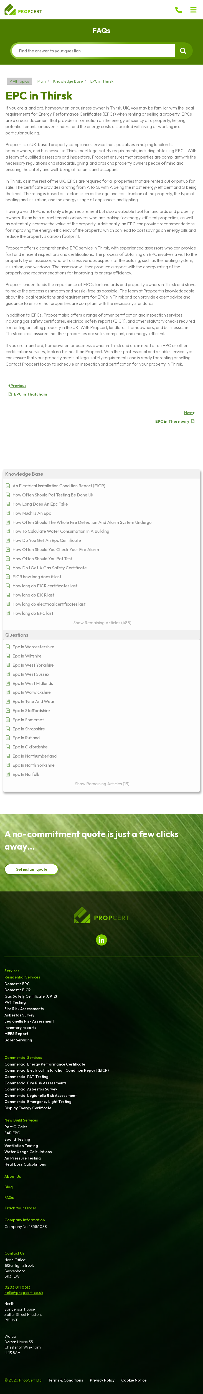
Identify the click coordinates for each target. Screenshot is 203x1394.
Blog (8, 1186)
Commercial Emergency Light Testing (38, 1101)
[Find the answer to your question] (93, 50)
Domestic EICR (17, 989)
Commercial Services (23, 1057)
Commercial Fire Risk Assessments (35, 1082)
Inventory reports (20, 1027)
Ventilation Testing (21, 1145)
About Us (12, 1176)
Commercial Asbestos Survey (30, 1089)
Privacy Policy (102, 1380)
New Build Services (21, 1120)
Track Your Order (20, 1208)
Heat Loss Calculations (25, 1164)
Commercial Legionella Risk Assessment (40, 1095)
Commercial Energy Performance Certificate (44, 1064)
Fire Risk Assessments (24, 1008)
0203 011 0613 (17, 1287)
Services (11, 970)
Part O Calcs (15, 1126)
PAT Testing (15, 1002)
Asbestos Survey (19, 1015)
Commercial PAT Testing (26, 1076)
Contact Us (14, 1253)
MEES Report (16, 1033)
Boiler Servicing (18, 1040)
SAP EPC (12, 1132)
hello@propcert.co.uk (23, 1292)
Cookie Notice (133, 1380)
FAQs (9, 1197)
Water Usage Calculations (28, 1151)
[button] (193, 9)
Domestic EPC (17, 983)
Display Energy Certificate (27, 1107)
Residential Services (22, 977)
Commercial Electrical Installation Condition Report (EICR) (56, 1070)
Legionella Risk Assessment (29, 1021)
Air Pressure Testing (22, 1158)
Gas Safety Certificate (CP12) (30, 996)
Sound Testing (17, 1139)
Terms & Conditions (65, 1380)
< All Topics (19, 81)
